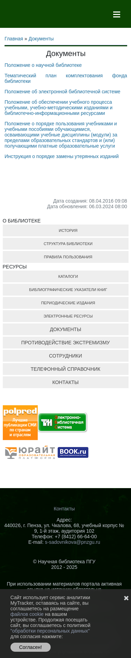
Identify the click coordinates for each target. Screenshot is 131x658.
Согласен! (30, 647)
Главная (14, 38)
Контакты (64, 508)
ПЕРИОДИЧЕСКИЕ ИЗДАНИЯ (68, 303)
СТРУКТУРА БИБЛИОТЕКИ (68, 244)
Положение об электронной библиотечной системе (63, 91)
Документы (41, 38)
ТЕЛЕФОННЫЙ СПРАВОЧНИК (66, 369)
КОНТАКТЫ (65, 382)
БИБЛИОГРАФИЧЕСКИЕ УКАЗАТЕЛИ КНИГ (68, 290)
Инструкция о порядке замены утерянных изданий (62, 156)
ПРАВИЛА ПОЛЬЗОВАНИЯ (68, 257)
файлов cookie (27, 614)
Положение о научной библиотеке (43, 65)
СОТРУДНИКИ (65, 356)
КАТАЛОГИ (68, 276)
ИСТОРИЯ (68, 230)
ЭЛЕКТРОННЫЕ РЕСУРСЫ (68, 316)
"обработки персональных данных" (50, 631)
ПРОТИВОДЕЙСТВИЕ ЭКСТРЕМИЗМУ (65, 342)
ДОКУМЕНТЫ (65, 329)
